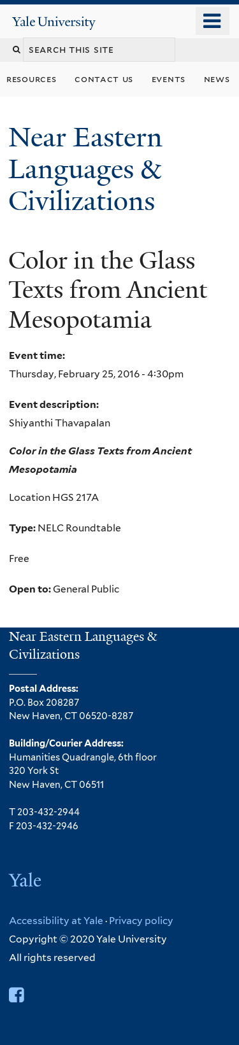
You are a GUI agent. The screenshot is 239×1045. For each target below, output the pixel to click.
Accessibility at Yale (56, 921)
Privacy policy (141, 921)
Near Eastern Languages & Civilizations (85, 169)
